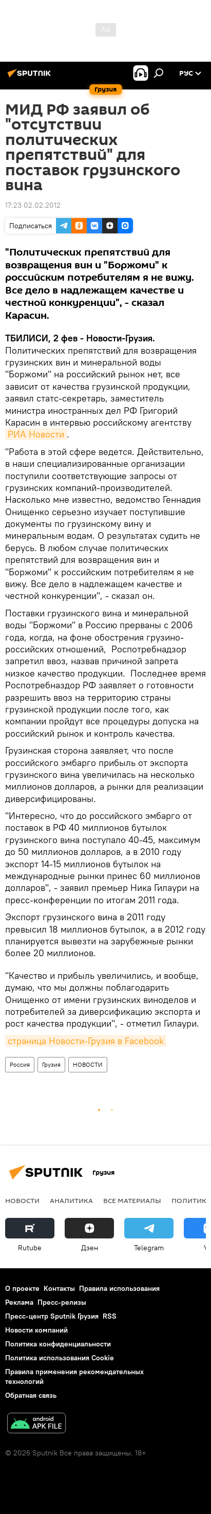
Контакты (59, 1288)
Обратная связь (30, 1395)
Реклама (19, 1302)
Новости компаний (36, 1330)
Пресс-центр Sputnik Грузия (52, 1316)
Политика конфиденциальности (58, 1343)
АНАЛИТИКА (71, 1200)
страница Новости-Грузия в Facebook (86, 1041)
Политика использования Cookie (59, 1357)
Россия (20, 1064)
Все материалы (132, 1200)
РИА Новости (36, 434)
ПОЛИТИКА (191, 1200)
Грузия (51, 1064)
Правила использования (119, 1288)
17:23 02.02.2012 (33, 205)
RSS (110, 1316)
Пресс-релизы (61, 1302)
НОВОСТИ (88, 1064)
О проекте (22, 1288)
